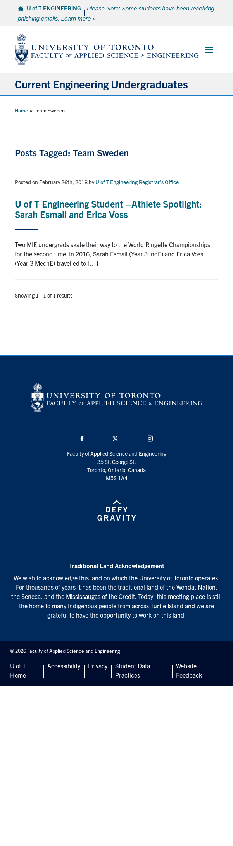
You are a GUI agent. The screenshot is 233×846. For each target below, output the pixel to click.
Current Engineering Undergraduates (101, 84)
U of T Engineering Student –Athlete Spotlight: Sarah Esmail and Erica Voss (108, 209)
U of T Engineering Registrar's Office (137, 181)
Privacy (97, 666)
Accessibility (63, 666)
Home (21, 110)
